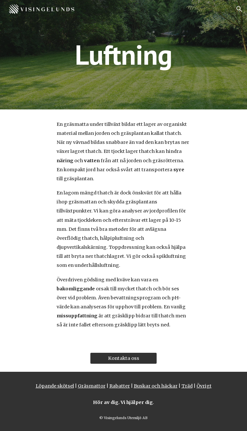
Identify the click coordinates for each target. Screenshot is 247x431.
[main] (123, 54)
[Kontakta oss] (123, 358)
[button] (239, 9)
